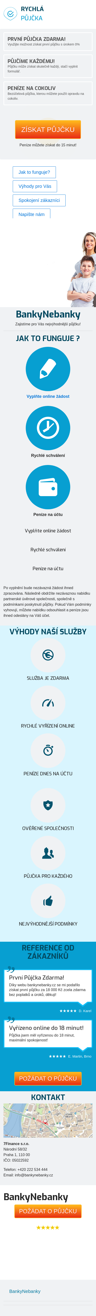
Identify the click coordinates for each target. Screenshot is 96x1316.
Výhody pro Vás (35, 186)
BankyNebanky (25, 1291)
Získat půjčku (48, 129)
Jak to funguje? (34, 172)
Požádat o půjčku (48, 1078)
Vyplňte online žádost (48, 396)
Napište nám (32, 214)
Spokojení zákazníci (39, 200)
